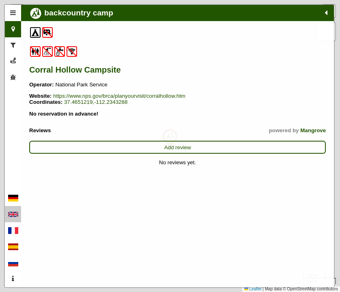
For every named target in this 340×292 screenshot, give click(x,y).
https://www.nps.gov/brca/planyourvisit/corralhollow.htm (95, 111)
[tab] (13, 13)
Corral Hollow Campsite (55, 74)
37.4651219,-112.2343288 (61, 123)
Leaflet (253, 289)
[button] (170, 138)
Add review (75, 169)
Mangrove (108, 152)
